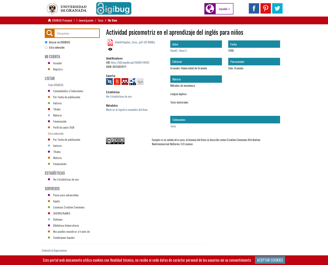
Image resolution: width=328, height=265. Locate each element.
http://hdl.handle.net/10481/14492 (130, 62)
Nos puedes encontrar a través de (69, 231)
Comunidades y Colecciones (65, 91)
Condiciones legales (61, 237)
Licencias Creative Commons (66, 207)
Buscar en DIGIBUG (57, 42)
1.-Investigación (84, 20)
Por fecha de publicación (64, 97)
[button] (224, 8)
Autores (55, 103)
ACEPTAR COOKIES (270, 260)
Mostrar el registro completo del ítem (126, 109)
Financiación (57, 121)
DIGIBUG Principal (62, 20)
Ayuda (54, 201)
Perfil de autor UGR (61, 127)
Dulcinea (55, 219)
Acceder (55, 63)
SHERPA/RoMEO (59, 213)
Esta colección (54, 47)
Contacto (47, 250)
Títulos (54, 109)
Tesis (100, 20)
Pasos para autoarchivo (63, 195)
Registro (55, 69)
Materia (55, 115)
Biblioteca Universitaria (63, 225)
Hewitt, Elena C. (178, 50)
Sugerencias (60, 250)
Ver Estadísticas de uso (119, 96)
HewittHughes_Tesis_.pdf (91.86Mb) (134, 42)
